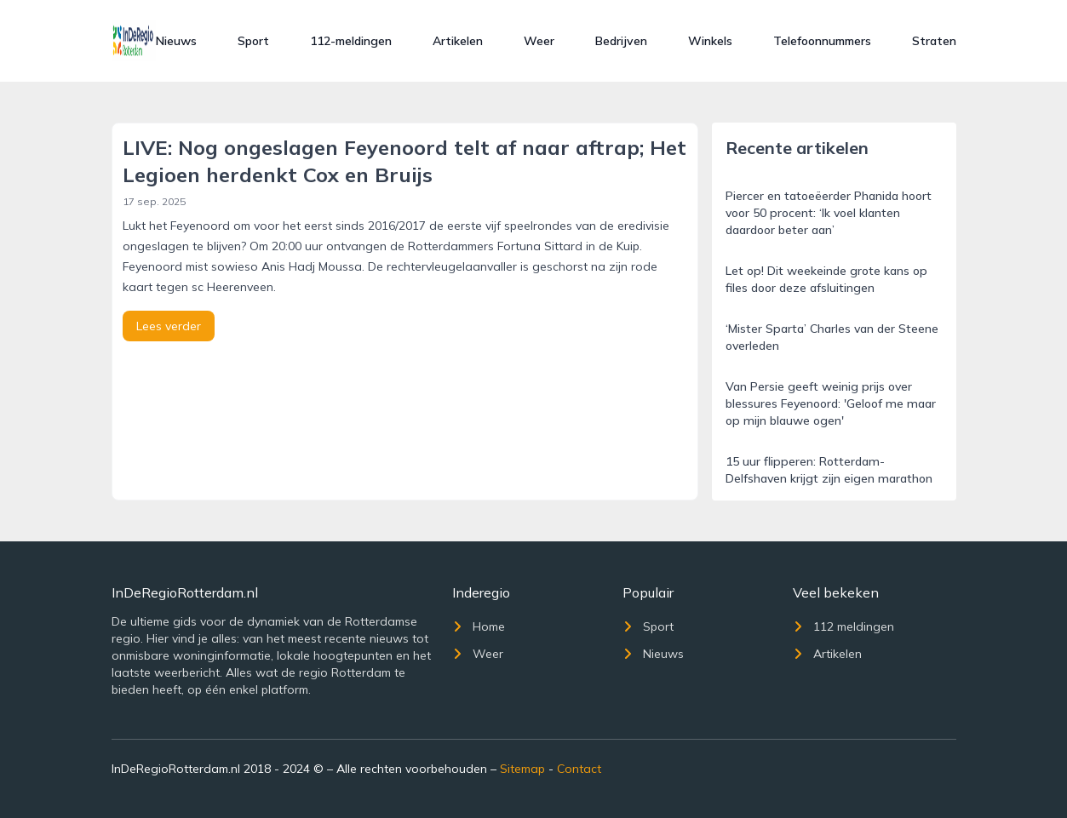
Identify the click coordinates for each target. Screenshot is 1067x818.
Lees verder (168, 326)
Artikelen (458, 41)
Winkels (710, 41)
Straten (934, 41)
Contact (579, 768)
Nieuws (176, 41)
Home (478, 626)
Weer (539, 41)
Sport (253, 41)
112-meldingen (351, 41)
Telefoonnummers (822, 41)
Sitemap (522, 768)
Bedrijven (621, 41)
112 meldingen (843, 626)
